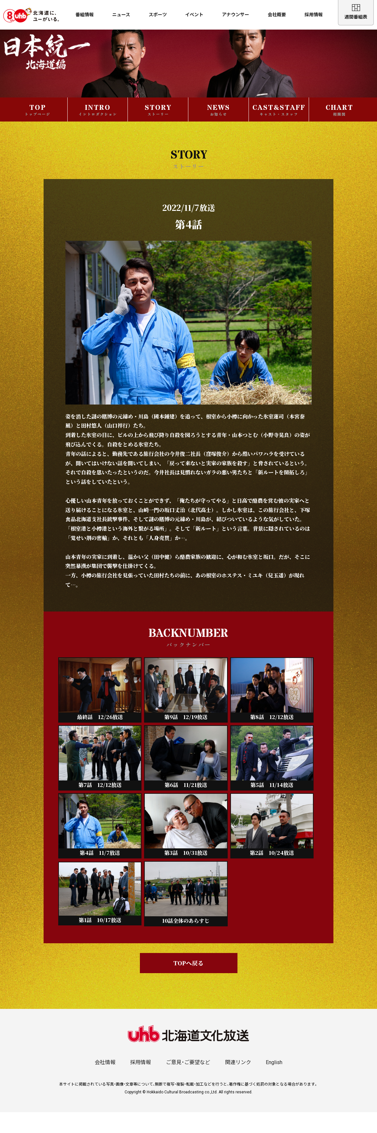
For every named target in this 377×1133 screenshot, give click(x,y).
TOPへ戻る (188, 984)
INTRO (97, 130)
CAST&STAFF (278, 130)
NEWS (218, 130)
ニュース (121, 14)
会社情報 (105, 1083)
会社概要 (277, 14)
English (274, 1083)
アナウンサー (235, 14)
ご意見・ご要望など (188, 1083)
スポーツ (158, 14)
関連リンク (238, 1083)
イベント (194, 14)
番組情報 (84, 14)
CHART (339, 130)
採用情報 (313, 14)
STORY (158, 130)
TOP (37, 130)
